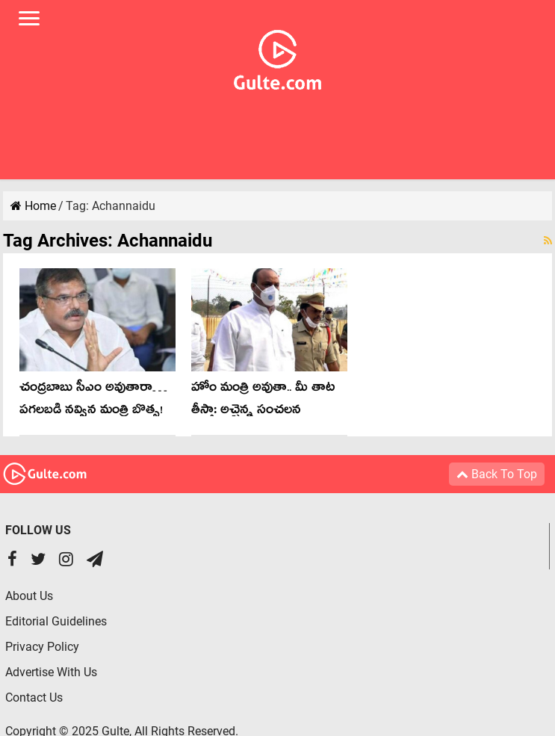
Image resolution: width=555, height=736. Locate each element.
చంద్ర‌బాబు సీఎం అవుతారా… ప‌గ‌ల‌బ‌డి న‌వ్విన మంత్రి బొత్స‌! (93, 400)
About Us (29, 596)
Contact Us (34, 697)
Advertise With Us (51, 672)
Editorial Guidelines (56, 621)
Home (33, 206)
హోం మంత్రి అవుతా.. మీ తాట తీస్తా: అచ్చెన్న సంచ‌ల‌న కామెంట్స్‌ (263, 412)
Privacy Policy (42, 647)
